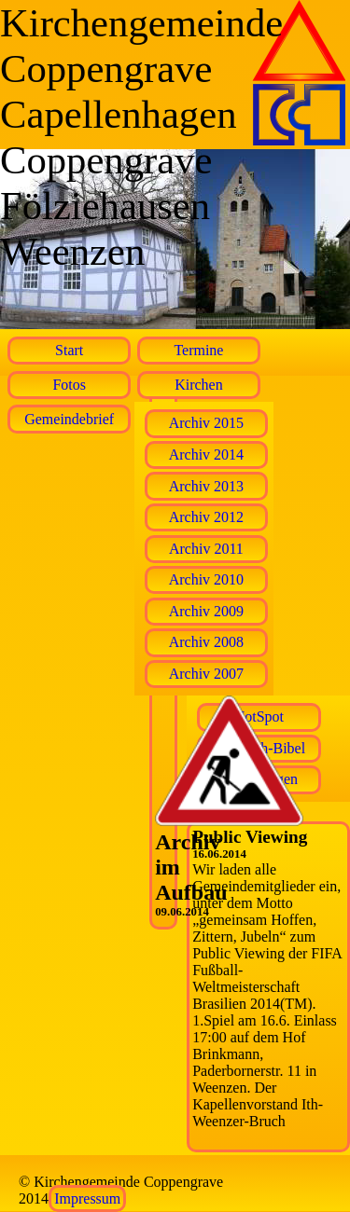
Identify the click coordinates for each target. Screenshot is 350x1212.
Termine (198, 350)
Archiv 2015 (206, 423)
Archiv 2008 (206, 642)
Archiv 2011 (206, 549)
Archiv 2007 (206, 674)
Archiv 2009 (206, 611)
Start (69, 350)
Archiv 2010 (206, 579)
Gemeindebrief (69, 419)
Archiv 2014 (206, 454)
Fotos (69, 385)
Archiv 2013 (206, 486)
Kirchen (199, 385)
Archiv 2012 (206, 517)
